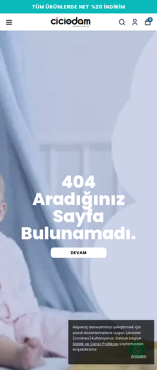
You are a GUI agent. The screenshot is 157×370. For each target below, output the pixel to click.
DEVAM (79, 253)
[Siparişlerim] (134, 22)
